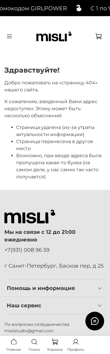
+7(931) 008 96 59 (27, 250)
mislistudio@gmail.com (29, 330)
